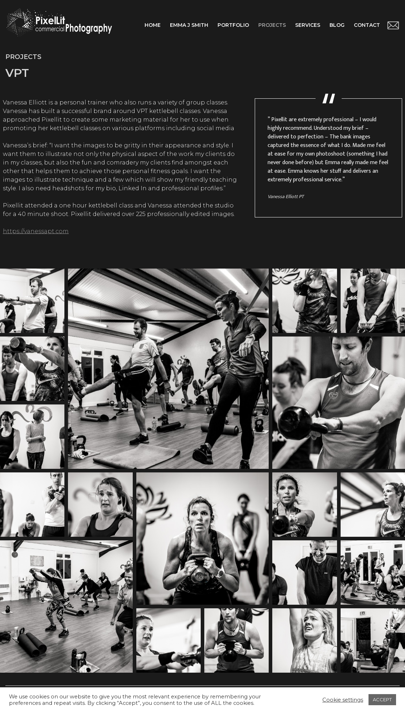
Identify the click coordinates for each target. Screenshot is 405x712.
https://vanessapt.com (36, 231)
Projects (272, 25)
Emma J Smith (189, 25)
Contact (367, 25)
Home (153, 25)
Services (307, 25)
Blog (337, 25)
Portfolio (233, 25)
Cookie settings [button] (342, 700)
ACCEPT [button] (382, 699)
